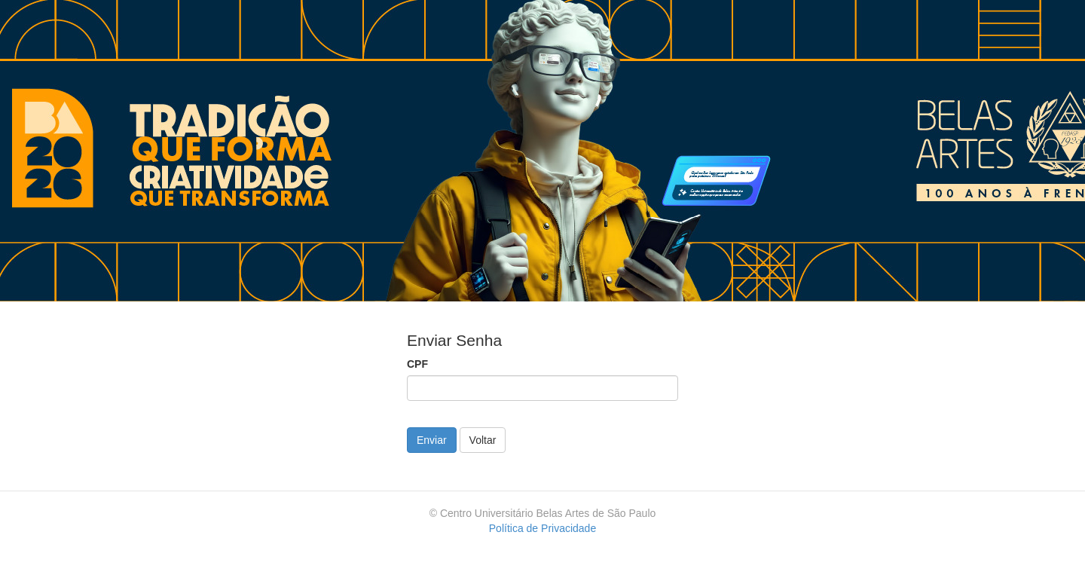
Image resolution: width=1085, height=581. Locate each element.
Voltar (483, 440)
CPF (417, 364)
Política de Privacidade (542, 528)
